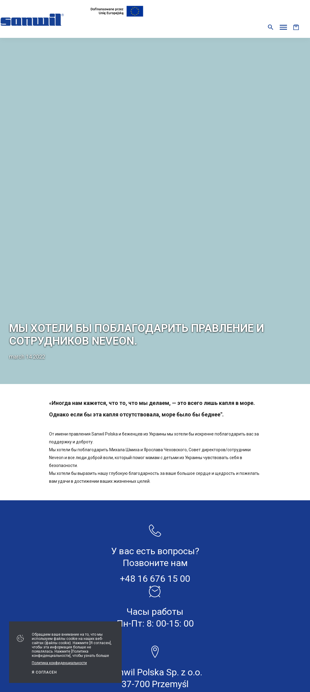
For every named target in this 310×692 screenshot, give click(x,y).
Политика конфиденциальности (59, 663)
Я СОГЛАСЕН (44, 672)
